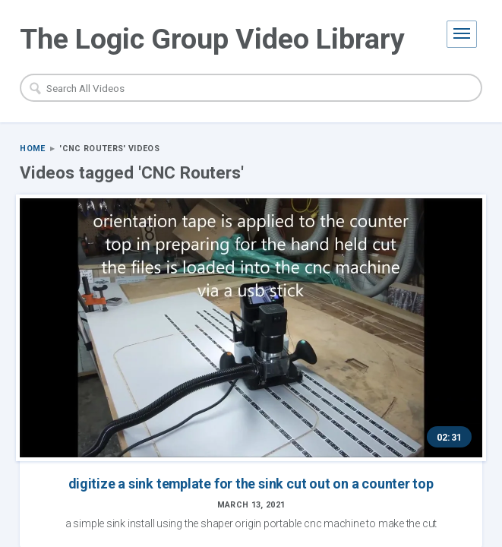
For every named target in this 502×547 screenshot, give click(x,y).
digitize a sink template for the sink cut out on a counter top (128, 364)
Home (32, 149)
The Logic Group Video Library (212, 38)
